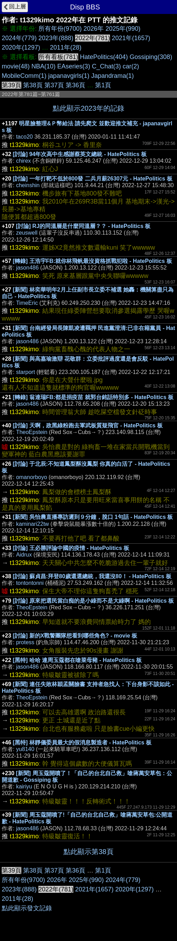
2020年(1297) (21, 47)
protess (25, 642)
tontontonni (30, 583)
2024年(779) (19, 38)
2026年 (93, 28)
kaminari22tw (32, 524)
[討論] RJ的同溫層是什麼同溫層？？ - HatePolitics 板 (83, 226)
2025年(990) (122, 28)
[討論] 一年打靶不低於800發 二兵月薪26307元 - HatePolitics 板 (92, 179)
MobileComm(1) (24, 75)
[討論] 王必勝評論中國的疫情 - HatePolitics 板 (71, 548)
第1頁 (103, 85)
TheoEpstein (31, 432)
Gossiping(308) (151, 56)
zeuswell (26, 233)
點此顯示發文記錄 (27, 908)
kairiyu (24, 786)
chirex (23, 161)
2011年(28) (65, 47)
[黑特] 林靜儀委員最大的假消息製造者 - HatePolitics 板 (82, 742)
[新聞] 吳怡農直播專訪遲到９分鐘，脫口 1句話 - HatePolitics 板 (93, 517)
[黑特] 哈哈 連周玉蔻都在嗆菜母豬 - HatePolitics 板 (77, 660)
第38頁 (33, 85)
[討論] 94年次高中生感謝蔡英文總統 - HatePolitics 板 (80, 154)
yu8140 (25, 749)
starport (25, 372)
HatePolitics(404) (104, 56)
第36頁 (75, 85)
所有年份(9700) (60, 28)
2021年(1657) (131, 38)
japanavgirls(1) (68, 75)
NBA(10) (43, 66)
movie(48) (16, 66)
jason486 (27, 268)
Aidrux (24, 555)
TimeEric (27, 303)
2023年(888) (55, 38)
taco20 (24, 137)
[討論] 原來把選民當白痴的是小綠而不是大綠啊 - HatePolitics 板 (93, 601)
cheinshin (28, 185)
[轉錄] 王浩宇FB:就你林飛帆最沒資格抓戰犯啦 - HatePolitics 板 (92, 261)
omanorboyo (31, 477)
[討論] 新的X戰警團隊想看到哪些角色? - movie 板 (75, 636)
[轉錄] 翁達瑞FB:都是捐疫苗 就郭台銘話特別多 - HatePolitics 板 (93, 397)
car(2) (131, 66)
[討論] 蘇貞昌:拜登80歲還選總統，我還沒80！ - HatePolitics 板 (92, 576)
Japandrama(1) (112, 75)
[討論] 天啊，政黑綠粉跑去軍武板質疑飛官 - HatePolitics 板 (88, 425)
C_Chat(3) (106, 66)
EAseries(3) (73, 66)
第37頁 (54, 85)
